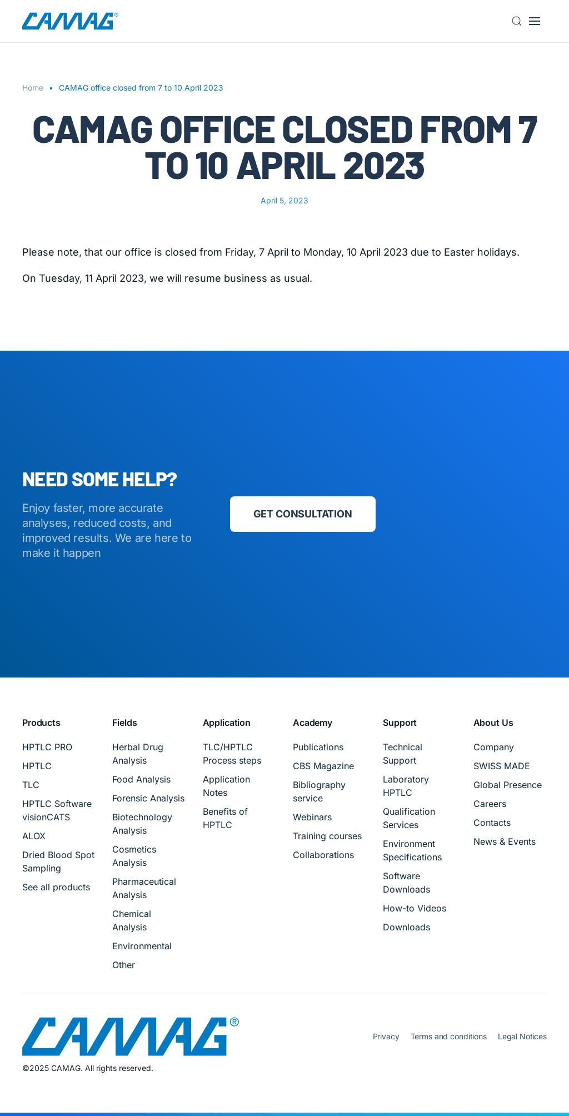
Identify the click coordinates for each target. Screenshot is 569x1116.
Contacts (492, 822)
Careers (489, 803)
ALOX (34, 835)
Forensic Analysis (148, 798)
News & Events (504, 841)
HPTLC (37, 765)
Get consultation (302, 514)
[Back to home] (70, 21)
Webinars (312, 817)
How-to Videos (414, 908)
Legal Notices (522, 1036)
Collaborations (323, 854)
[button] (520, 21)
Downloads (406, 927)
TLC (30, 784)
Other (123, 964)
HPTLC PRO (47, 747)
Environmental (142, 945)
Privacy (386, 1036)
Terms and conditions (449, 1036)
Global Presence (507, 784)
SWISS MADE (501, 765)
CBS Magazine (323, 765)
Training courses (327, 835)
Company (493, 747)
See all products (56, 887)
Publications (318, 747)
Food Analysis (141, 779)
